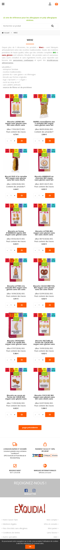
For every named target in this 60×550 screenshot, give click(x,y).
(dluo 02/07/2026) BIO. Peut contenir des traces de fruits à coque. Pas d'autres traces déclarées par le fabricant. (44, 404)
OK (30, 547)
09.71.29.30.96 (15, 468)
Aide (55, 536)
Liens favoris (52, 532)
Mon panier (52, 528)
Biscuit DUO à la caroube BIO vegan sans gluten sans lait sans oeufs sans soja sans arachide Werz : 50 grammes (16, 178)
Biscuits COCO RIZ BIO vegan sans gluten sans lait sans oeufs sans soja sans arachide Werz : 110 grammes (44, 396)
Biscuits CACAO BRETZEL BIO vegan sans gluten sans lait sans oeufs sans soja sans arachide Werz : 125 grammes (44, 287)
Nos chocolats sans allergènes (15, 528)
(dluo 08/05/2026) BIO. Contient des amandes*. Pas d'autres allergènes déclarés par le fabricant (44, 130)
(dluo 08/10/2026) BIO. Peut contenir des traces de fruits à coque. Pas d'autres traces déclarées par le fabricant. (44, 239)
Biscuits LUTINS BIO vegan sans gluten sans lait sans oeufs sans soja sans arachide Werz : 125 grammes (44, 232)
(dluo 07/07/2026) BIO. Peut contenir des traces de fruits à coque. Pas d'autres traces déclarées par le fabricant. (16, 349)
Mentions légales (10, 523)
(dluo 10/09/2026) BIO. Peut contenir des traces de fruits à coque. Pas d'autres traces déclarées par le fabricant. (44, 349)
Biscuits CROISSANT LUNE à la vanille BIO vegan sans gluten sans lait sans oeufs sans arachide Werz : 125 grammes (16, 342)
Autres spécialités (10, 536)
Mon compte (52, 519)
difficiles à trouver (45, 468)
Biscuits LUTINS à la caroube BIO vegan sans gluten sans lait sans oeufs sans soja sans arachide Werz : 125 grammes (16, 287)
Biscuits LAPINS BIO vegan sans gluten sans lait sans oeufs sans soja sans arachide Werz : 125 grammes (16, 123)
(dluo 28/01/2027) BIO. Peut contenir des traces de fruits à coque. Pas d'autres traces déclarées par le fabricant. (44, 185)
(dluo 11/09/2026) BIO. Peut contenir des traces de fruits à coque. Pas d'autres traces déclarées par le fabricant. (16, 404)
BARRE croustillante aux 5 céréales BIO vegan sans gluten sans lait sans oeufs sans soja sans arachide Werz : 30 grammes (44, 123)
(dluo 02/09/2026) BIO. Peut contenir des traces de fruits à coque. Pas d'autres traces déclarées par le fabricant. (44, 294)
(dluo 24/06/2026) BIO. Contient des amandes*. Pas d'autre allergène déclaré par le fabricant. (16, 185)
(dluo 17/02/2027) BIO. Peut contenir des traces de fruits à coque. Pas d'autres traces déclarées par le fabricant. (16, 130)
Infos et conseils (50, 523)
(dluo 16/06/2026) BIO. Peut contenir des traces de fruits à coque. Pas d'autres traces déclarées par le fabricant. (16, 294)
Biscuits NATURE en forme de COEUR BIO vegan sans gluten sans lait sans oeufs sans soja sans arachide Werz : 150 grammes (44, 342)
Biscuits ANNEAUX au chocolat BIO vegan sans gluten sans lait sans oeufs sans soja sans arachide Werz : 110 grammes (44, 178)
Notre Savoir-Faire (10, 519)
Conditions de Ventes (11, 532)
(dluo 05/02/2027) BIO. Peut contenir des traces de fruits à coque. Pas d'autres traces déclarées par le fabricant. (16, 239)
